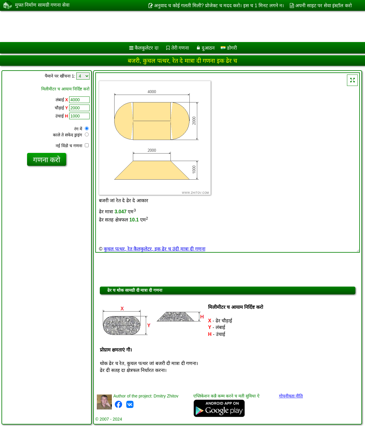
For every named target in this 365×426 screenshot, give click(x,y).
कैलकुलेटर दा (146, 47)
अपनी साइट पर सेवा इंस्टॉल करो (323, 5)
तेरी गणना (180, 47)
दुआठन (208, 47)
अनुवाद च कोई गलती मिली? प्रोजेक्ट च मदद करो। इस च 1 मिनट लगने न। (219, 5)
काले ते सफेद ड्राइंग (71, 134)
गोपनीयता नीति (291, 396)
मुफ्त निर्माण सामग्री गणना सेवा (42, 5)
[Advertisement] (153, 26)
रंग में (81, 128)
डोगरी (229, 47)
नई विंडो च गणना (72, 145)
